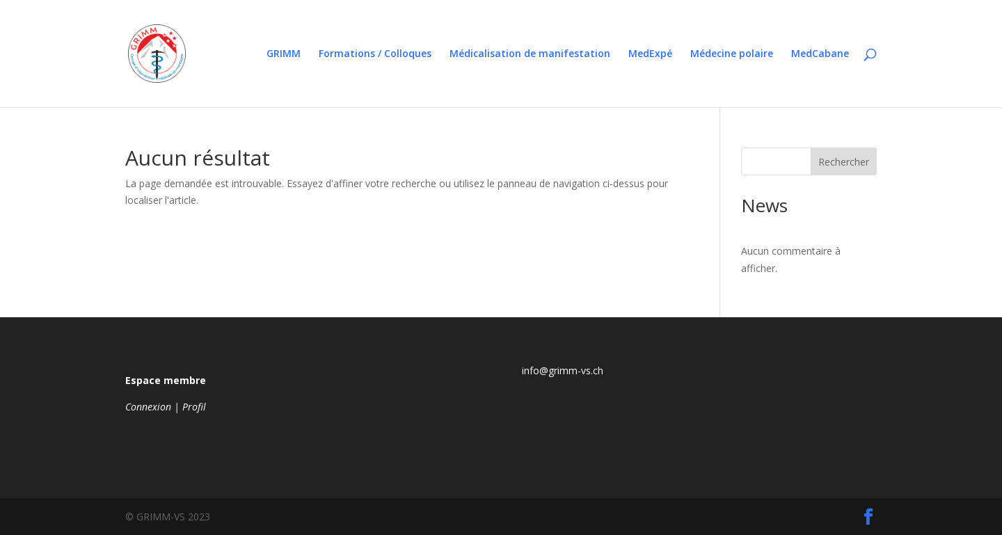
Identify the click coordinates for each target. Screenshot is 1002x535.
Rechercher (843, 161)
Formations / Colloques (375, 54)
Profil (194, 406)
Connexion (148, 406)
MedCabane (820, 54)
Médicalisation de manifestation (530, 54)
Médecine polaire (731, 54)
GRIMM (284, 54)
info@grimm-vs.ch (562, 370)
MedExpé (650, 54)
